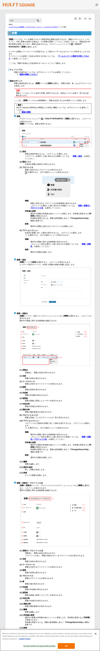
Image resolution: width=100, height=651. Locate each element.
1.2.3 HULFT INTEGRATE (51, 27)
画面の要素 (26, 112)
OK (66, 646)
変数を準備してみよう (28, 74)
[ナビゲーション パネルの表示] (96, 4)
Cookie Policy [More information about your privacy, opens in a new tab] (25, 638)
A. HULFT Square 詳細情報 (16, 27)
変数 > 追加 (77, 156)
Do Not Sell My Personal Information (39, 646)
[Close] (96, 634)
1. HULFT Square (30, 27)
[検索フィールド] (25, 20)
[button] (38, 20)
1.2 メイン (40, 27)
